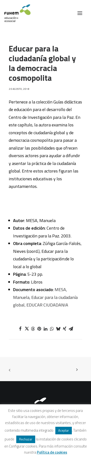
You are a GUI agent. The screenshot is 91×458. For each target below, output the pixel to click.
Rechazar (25, 439)
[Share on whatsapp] (52, 329)
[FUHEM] (15, 13)
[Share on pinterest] (39, 329)
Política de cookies (52, 452)
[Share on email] (71, 329)
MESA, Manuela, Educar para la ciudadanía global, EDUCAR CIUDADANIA (45, 297)
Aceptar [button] (63, 430)
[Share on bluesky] (58, 329)
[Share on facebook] (20, 329)
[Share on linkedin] (46, 329)
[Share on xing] (64, 329)
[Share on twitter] (27, 329)
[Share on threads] (33, 329)
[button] (80, 13)
